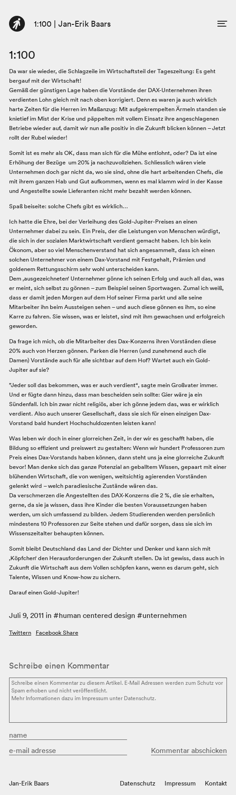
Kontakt (216, 783)
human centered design (97, 615)
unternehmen (164, 615)
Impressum (180, 783)
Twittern (20, 632)
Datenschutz (138, 783)
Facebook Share (57, 632)
